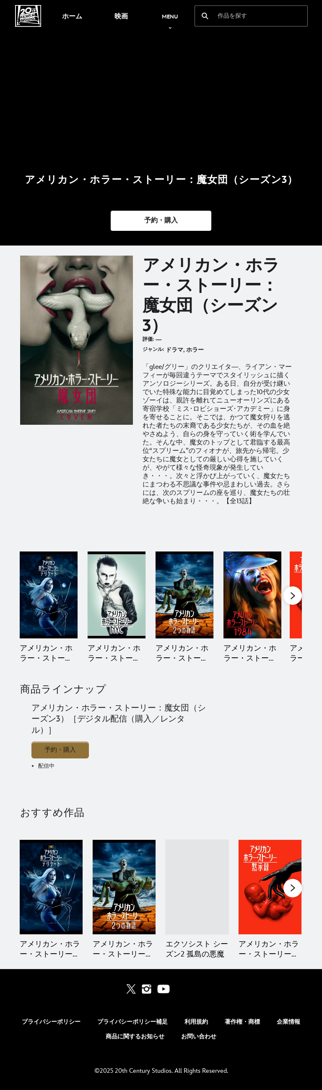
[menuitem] (72, 16)
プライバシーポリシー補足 (132, 1021)
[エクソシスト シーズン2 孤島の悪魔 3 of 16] (197, 887)
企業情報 (288, 1021)
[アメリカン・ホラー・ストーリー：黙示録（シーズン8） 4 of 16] (270, 887)
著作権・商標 (242, 1021)
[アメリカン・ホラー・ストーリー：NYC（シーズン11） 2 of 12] (116, 595)
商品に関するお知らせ (135, 1036)
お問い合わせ (198, 1036)
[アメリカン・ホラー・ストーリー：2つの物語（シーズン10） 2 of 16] (124, 887)
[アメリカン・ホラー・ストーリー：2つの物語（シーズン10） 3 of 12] (184, 595)
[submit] (205, 16)
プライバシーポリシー (51, 1021)
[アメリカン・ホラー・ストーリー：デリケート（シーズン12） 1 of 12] (49, 595)
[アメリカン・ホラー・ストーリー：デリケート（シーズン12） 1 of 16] (51, 887)
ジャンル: (153, 349)
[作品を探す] (245, 16)
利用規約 (196, 1021)
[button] (161, 221)
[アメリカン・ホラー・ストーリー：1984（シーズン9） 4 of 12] (252, 595)
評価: (148, 339)
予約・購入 (60, 750)
